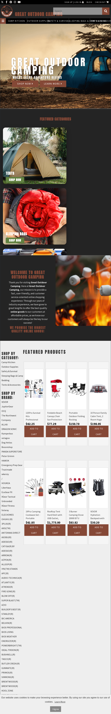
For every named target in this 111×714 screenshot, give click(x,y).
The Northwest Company (9, 417)
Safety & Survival (58, 21)
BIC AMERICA (8, 618)
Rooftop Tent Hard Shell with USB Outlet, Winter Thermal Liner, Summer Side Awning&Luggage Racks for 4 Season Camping (55, 515)
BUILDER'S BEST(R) (11, 609)
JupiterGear (7, 406)
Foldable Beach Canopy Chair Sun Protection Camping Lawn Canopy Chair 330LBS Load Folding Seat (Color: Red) (54, 416)
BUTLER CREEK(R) (11, 663)
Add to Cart (34, 431)
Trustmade (7, 469)
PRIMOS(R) (7, 672)
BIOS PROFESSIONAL (12, 627)
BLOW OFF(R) (8, 595)
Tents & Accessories (100, 21)
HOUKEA (6, 483)
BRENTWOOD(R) (10, 681)
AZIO (4, 605)
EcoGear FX (7, 492)
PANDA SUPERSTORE (12, 451)
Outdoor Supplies (37, 21)
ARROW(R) (7, 555)
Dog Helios (7, 442)
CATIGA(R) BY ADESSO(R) (8, 548)
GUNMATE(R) (8, 668)
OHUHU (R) (7, 519)
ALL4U (5, 424)
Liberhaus (6, 487)
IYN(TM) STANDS (10, 568)
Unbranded (7, 501)
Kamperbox (7, 433)
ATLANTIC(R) (8, 582)
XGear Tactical (8, 496)
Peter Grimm (8, 456)
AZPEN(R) (6, 559)
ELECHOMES (8, 514)
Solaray (5, 510)
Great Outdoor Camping (38, 14)
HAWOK (5, 460)
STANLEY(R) (7, 614)
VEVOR (5, 402)
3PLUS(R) (6, 523)
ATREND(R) (7, 586)
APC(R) (5, 573)
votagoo (6, 438)
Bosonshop (7, 447)
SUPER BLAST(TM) (11, 600)
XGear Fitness (8, 505)
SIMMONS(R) (8, 677)
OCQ (4, 411)
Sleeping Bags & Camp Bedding (79, 21)
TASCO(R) (6, 659)
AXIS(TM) (6, 528)
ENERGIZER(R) (9, 641)
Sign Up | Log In (74, 2)
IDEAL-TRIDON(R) (10, 650)
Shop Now (25, 83)
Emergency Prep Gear (12, 465)
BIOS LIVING (7, 632)
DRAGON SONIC (9, 429)
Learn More (53, 83)
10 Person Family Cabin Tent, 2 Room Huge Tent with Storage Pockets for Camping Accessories (98, 416)
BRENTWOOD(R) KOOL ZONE (10, 688)
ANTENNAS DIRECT (11, 532)
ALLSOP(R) (7, 564)
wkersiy (5, 474)
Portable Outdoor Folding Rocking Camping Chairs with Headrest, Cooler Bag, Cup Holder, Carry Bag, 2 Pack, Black (77, 416)
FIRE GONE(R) (8, 591)
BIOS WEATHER (9, 636)
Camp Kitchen (16, 21)
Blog (89, 2)
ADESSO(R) (7, 541)
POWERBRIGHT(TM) (12, 645)
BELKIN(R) (7, 623)
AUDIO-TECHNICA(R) (12, 577)
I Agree (55, 709)
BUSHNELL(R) (8, 654)
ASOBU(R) (6, 537)
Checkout (102, 2)
